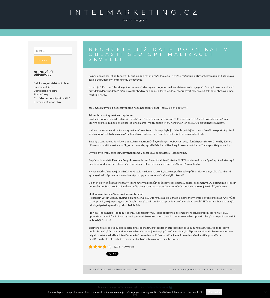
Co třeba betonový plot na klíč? (52, 98)
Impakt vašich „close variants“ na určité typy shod (202, 269)
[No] (265, 292)
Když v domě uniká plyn (47, 101)
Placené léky (41, 94)
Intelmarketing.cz (135, 12)
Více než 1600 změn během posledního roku (117, 269)
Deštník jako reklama (46, 90)
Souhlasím (214, 292)
